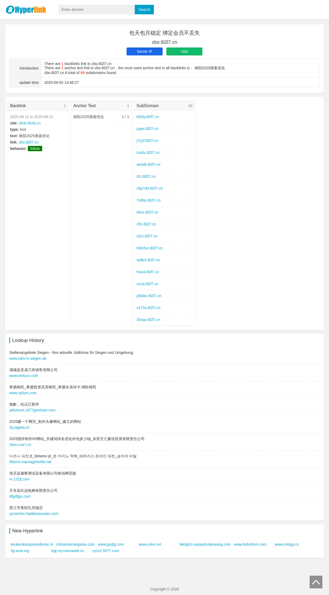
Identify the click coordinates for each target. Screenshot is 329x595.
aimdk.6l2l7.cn (149, 164)
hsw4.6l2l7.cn (148, 272)
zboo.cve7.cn (20, 444)
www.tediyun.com (23, 375)
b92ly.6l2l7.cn (148, 117)
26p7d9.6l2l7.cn (150, 188)
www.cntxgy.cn (287, 544)
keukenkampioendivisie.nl (32, 544)
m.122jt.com (19, 479)
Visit (184, 51)
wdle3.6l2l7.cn (148, 260)
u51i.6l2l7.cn (147, 236)
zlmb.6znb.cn (30, 123)
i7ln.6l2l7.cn (146, 224)
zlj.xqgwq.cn (19, 427)
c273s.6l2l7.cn (149, 308)
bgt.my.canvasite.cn (67, 551)
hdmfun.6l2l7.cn (150, 248)
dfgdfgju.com (20, 496)
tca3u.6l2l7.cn (148, 152)
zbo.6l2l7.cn (29, 142)
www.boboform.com (250, 544)
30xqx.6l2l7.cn (149, 320)
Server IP (144, 51)
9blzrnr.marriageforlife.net (30, 462)
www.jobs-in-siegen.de (27, 358)
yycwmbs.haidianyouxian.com (33, 513)
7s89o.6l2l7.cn (149, 200)
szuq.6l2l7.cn (147, 284)
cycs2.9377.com (105, 551)
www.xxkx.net (150, 544)
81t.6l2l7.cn (146, 176)
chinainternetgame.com (75, 544)
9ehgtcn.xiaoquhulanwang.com (205, 544)
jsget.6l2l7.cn (147, 129)
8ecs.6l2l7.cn (147, 212)
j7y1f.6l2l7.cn (147, 140)
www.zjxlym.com (23, 393)
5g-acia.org (20, 551)
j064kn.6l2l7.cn (149, 296)
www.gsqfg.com (111, 544)
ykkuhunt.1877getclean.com (32, 410)
